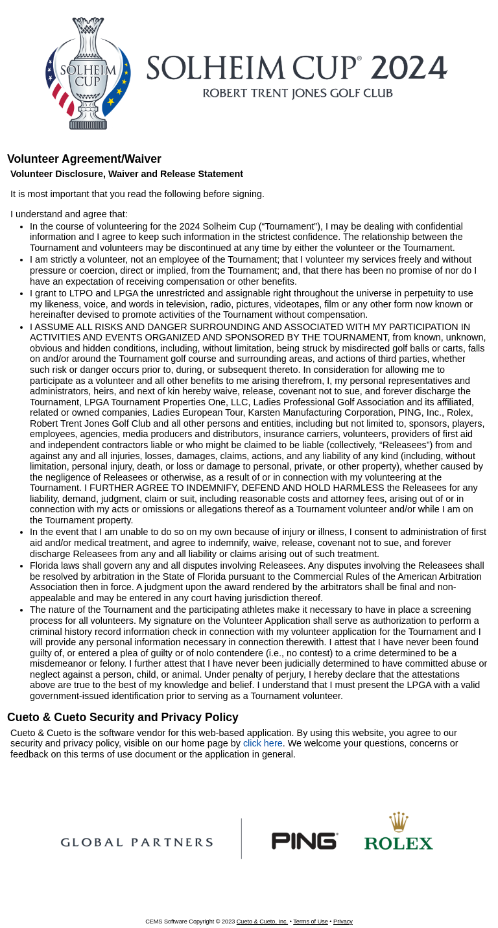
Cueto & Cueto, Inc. (262, 921)
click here (263, 743)
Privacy (343, 921)
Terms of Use (310, 921)
